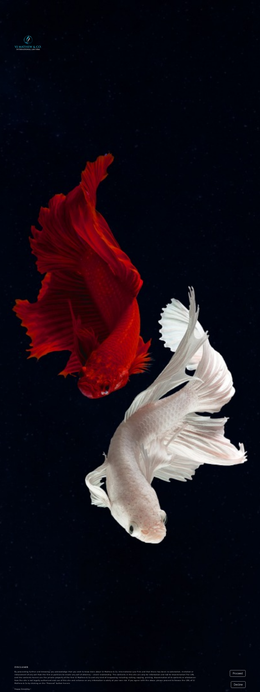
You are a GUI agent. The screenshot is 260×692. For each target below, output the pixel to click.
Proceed (238, 673)
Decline (238, 684)
